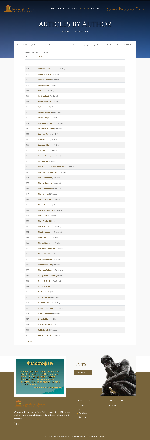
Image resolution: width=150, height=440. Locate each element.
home (66, 31)
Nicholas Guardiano (46, 308)
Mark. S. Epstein (44, 199)
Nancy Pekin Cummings (48, 275)
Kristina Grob (43, 96)
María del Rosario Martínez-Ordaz (52, 167)
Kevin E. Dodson (44, 80)
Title (40, 56)
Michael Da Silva (45, 254)
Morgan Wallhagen (46, 270)
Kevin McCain (43, 85)
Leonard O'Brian (45, 145)
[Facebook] (16, 424)
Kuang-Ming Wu (44, 101)
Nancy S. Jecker (44, 286)
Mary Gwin (42, 216)
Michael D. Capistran (46, 248)
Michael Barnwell (45, 243)
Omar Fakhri (43, 319)
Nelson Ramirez (44, 303)
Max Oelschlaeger (45, 232)
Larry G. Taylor (44, 118)
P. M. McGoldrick (45, 324)
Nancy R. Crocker (45, 281)
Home (53, 8)
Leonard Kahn (44, 139)
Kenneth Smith (44, 74)
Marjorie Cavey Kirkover (48, 172)
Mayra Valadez (44, 237)
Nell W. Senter (44, 297)
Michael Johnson (45, 259)
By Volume (83, 413)
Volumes (72, 8)
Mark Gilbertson (45, 177)
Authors (84, 8)
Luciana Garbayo (45, 156)
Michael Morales (45, 265)
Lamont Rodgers (45, 112)
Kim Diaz (41, 90)
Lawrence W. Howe (46, 128)
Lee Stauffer (43, 134)
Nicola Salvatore (45, 314)
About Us (82, 409)
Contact (96, 8)
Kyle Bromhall (44, 107)
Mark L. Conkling (45, 183)
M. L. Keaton (43, 161)
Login (102, 436)
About (61, 8)
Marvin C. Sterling (45, 210)
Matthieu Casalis (45, 226)
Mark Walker (43, 194)
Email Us (114, 405)
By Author (83, 417)
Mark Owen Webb (45, 188)
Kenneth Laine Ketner (47, 69)
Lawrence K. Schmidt (46, 123)
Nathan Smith (44, 292)
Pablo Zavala (43, 330)
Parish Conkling (44, 335)
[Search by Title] (81, 63)
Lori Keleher (43, 150)
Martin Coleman (45, 205)
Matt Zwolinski (44, 221)
